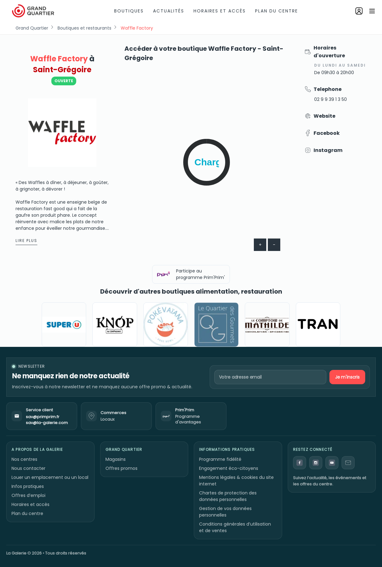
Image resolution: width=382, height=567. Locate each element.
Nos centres (24, 459)
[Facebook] (299, 462)
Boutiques (129, 11)
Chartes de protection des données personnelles (228, 496)
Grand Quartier (32, 28)
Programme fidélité (220, 459)
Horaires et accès (219, 11)
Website (324, 116)
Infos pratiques (28, 486)
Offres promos (121, 468)
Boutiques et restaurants (84, 28)
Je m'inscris (347, 377)
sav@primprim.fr (42, 416)
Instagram (328, 150)
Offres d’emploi (28, 495)
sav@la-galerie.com (47, 422)
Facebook (327, 133)
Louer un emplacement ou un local (50, 477)
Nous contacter (28, 468)
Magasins (115, 459)
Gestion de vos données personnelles (225, 511)
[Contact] (348, 462)
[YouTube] (331, 462)
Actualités (168, 11)
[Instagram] (315, 462)
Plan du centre (276, 11)
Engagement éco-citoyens (228, 468)
